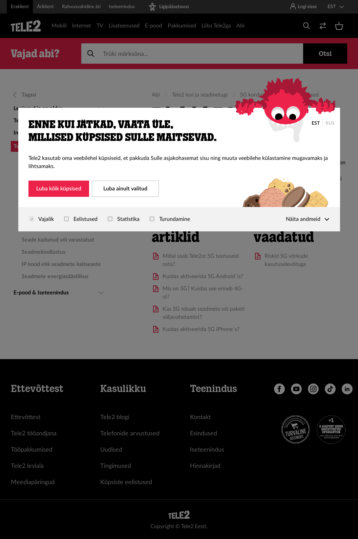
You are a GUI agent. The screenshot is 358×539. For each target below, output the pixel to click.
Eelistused (81, 219)
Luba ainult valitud (125, 188)
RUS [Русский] (330, 123)
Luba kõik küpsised (58, 188)
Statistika (124, 219)
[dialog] (179, 169)
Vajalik (41, 219)
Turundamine (170, 219)
